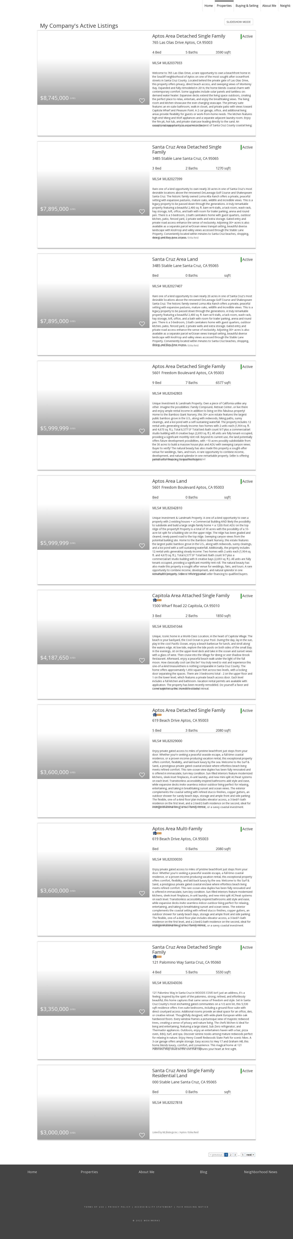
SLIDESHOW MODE (239, 22)
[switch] (142, 99)
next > (250, 1154)
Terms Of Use (94, 1207)
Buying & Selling (247, 6)
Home (208, 6)
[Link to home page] (5, 5)
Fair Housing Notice (193, 1207)
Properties (224, 6)
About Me (269, 6)
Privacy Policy (119, 1207)
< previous (216, 1154)
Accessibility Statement (154, 1207)
